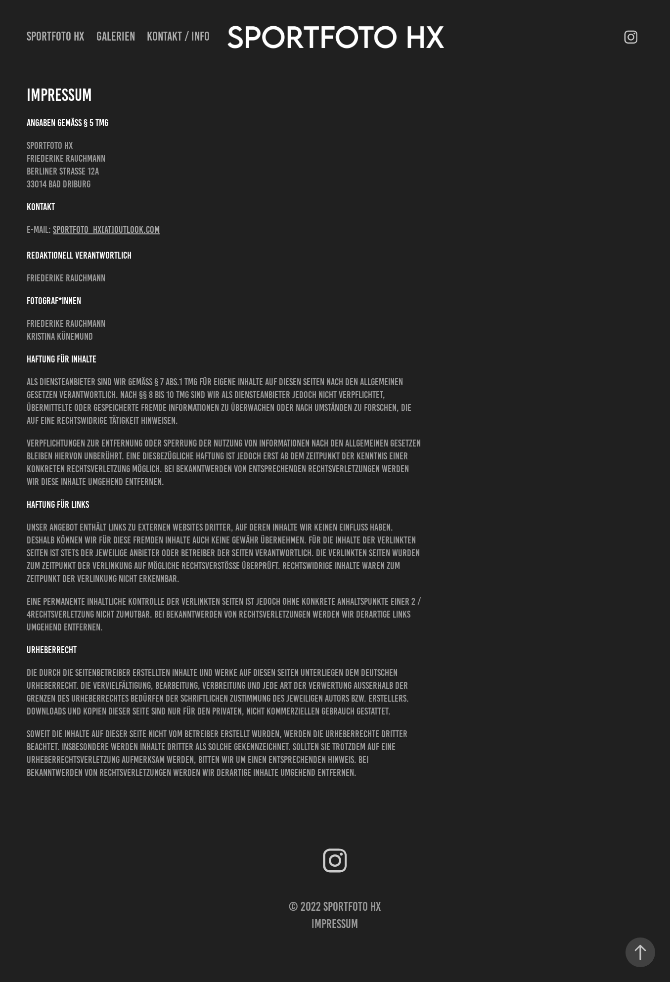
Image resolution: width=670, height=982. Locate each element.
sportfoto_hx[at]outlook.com (106, 229)
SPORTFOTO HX (55, 36)
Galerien (115, 36)
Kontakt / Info (178, 36)
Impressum (335, 924)
